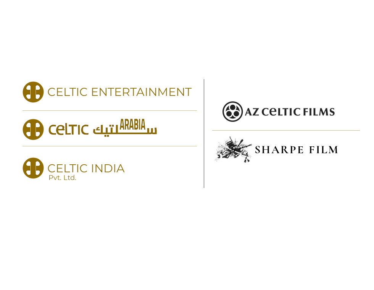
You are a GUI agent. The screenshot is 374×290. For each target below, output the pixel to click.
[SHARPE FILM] (286, 149)
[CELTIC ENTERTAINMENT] (110, 92)
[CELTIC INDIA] (110, 168)
